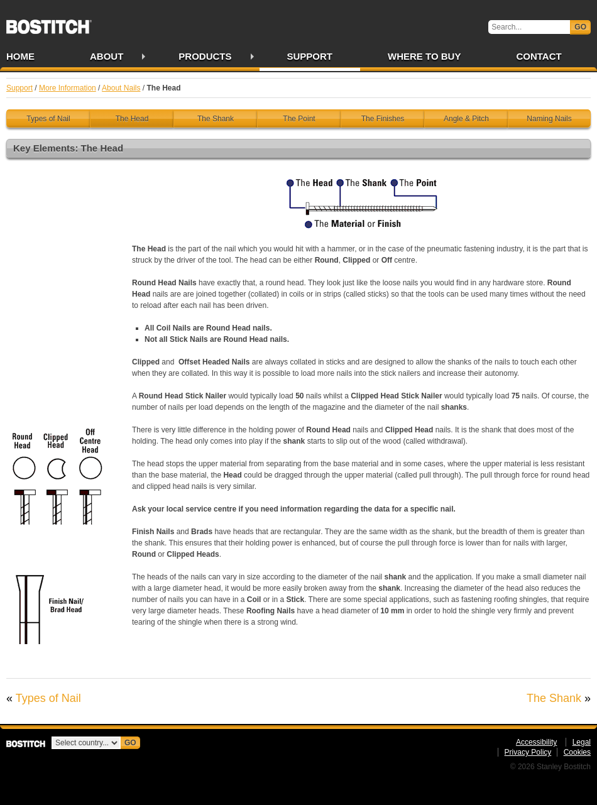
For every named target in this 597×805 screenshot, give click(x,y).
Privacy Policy (528, 752)
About (106, 56)
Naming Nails (549, 118)
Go (580, 27)
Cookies (577, 752)
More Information (67, 88)
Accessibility (536, 742)
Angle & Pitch (466, 118)
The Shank (215, 118)
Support (310, 56)
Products (204, 56)
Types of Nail (48, 118)
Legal (581, 742)
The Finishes (383, 118)
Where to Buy (424, 56)
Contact (538, 56)
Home (20, 56)
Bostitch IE (49, 22)
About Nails (121, 88)
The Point (299, 118)
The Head (132, 118)
